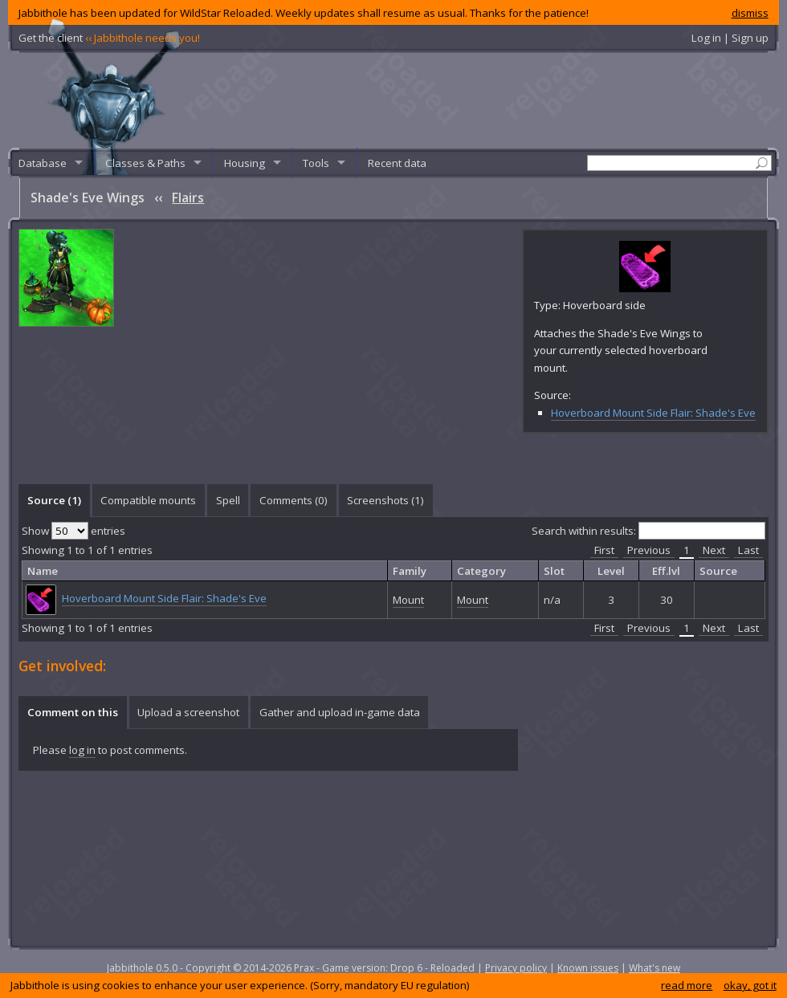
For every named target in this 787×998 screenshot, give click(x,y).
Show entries (73, 530)
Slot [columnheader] (554, 571)
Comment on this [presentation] (72, 712)
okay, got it (750, 985)
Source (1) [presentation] (54, 500)
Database (42, 163)
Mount (408, 600)
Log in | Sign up (730, 38)
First (604, 550)
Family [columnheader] (409, 571)
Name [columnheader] (42, 571)
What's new (654, 968)
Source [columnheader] (718, 571)
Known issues (587, 968)
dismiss (750, 13)
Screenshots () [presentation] (385, 500)
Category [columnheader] (481, 571)
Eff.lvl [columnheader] (666, 571)
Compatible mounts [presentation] (148, 500)
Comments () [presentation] (293, 500)
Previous (649, 550)
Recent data (397, 163)
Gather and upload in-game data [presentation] (339, 712)
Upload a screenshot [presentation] (188, 712)
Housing (244, 163)
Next (714, 550)
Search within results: (648, 530)
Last (748, 550)
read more (686, 985)
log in (82, 750)
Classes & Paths (145, 163)
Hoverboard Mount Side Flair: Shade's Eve (653, 412)
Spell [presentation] (228, 500)
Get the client (109, 38)
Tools (316, 163)
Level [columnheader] (611, 571)
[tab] (53, 500)
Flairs (188, 197)
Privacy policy (516, 968)
